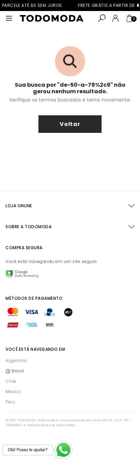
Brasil (18, 371)
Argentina (16, 360)
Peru (10, 402)
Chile (11, 381)
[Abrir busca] (102, 18)
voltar (70, 124)
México (13, 391)
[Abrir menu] (9, 18)
